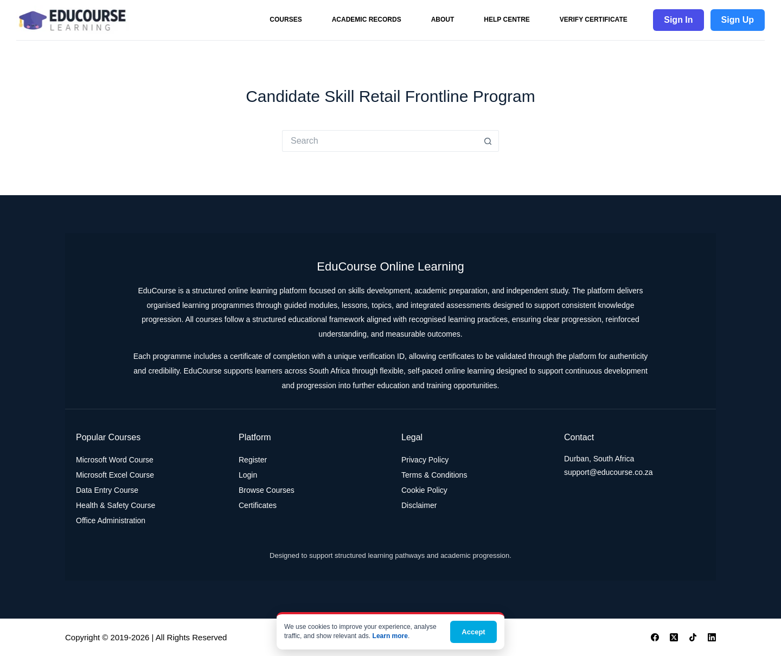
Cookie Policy (424, 490)
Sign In (678, 19)
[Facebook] (655, 637)
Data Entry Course (107, 490)
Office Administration (110, 520)
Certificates (258, 505)
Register (253, 459)
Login (248, 475)
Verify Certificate (594, 19)
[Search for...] (379, 141)
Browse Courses (267, 490)
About (442, 19)
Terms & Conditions (434, 475)
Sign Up (737, 19)
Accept (473, 632)
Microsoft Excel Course (115, 475)
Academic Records (366, 19)
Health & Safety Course (115, 505)
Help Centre (506, 19)
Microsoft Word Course (114, 459)
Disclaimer (419, 505)
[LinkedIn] (712, 637)
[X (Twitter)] (674, 637)
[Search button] (488, 141)
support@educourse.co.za (608, 472)
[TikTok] (693, 637)
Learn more (390, 636)
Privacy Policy (425, 459)
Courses (286, 19)
